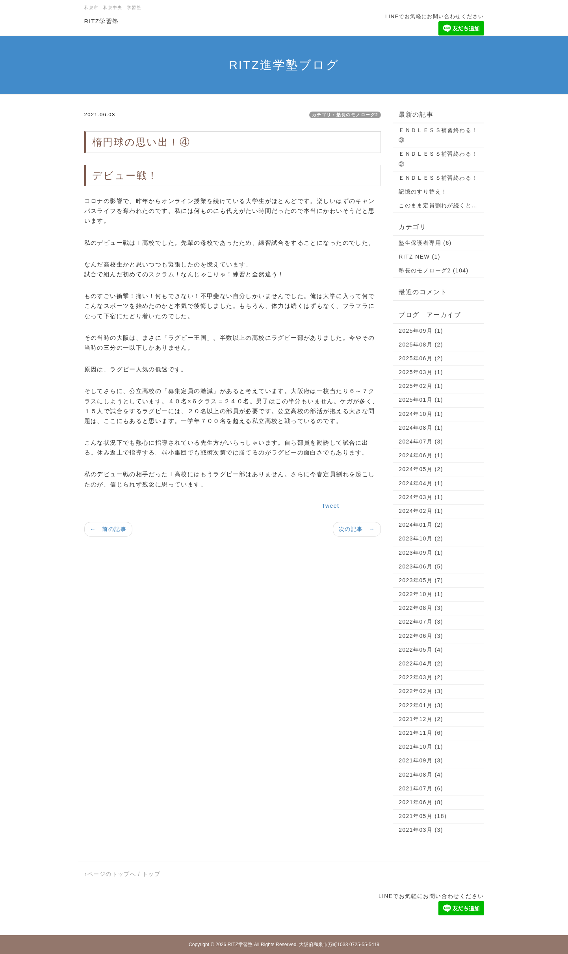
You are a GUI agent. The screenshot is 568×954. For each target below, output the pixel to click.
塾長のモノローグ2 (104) (433, 270)
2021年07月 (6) (421, 788)
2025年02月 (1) (421, 386)
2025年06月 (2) (421, 358)
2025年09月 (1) (421, 331)
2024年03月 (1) (421, 497)
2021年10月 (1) (421, 746)
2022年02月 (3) (421, 691)
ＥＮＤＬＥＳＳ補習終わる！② (438, 159)
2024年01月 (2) (421, 525)
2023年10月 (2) (421, 538)
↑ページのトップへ (110, 874)
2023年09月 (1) (421, 553)
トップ (151, 874)
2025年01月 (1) (421, 400)
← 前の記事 (108, 529)
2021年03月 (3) (421, 830)
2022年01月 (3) (421, 705)
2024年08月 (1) (421, 428)
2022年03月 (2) (421, 677)
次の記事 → (357, 529)
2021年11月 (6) (421, 733)
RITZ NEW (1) (419, 256)
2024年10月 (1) (421, 414)
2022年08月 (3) (421, 608)
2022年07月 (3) (421, 622)
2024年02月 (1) (421, 511)
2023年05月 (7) (421, 580)
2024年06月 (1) (421, 455)
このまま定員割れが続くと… (438, 205)
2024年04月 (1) (421, 483)
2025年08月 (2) (421, 344)
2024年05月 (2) (421, 469)
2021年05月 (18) (423, 816)
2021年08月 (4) (421, 774)
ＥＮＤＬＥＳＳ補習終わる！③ (438, 135)
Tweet (330, 506)
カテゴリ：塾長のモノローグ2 (345, 114)
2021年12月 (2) (421, 719)
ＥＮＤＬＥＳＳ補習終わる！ (438, 178)
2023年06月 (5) (421, 566)
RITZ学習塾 (101, 21)
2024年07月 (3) (421, 441)
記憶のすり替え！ (423, 191)
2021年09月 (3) (421, 760)
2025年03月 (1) (421, 372)
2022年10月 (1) (421, 594)
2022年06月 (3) (421, 636)
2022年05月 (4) (421, 650)
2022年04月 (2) (421, 663)
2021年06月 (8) (421, 802)
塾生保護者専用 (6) (425, 243)
